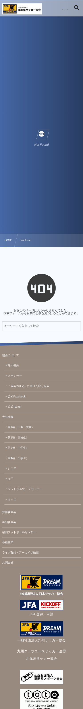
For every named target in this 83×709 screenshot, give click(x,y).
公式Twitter (14, 406)
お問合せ (8, 562)
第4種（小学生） (18, 458)
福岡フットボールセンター (19, 532)
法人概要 (13, 365)
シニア (12, 468)
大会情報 (7, 417)
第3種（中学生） (18, 447)
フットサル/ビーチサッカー (25, 489)
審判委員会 (9, 522)
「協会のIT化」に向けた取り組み (28, 386)
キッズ (12, 499)
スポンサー (15, 375)
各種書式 (7, 542)
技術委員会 (9, 512)
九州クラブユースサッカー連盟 (41, 651)
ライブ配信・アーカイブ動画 (20, 552)
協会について (10, 355)
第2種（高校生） (18, 437)
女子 (10, 478)
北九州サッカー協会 (41, 659)
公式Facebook (16, 396)
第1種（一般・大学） (21, 427)
